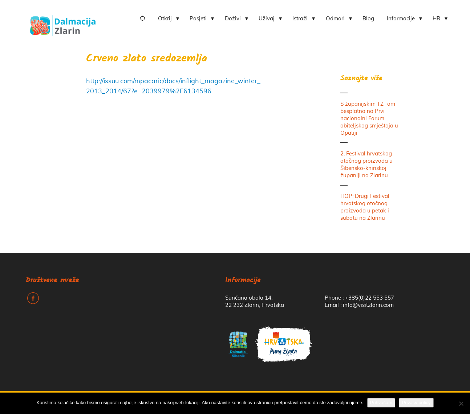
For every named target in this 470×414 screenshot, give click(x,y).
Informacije (401, 18)
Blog (368, 18)
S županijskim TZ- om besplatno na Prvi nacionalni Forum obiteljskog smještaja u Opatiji (369, 118)
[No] (461, 403)
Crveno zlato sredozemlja (146, 59)
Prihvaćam (381, 402)
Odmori (335, 18)
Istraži (300, 18)
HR (436, 18)
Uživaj (267, 18)
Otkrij (165, 18)
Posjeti (198, 18)
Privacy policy (416, 402)
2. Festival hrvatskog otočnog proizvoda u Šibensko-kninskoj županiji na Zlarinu (366, 164)
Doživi (233, 18)
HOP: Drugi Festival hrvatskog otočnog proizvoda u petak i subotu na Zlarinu (364, 207)
